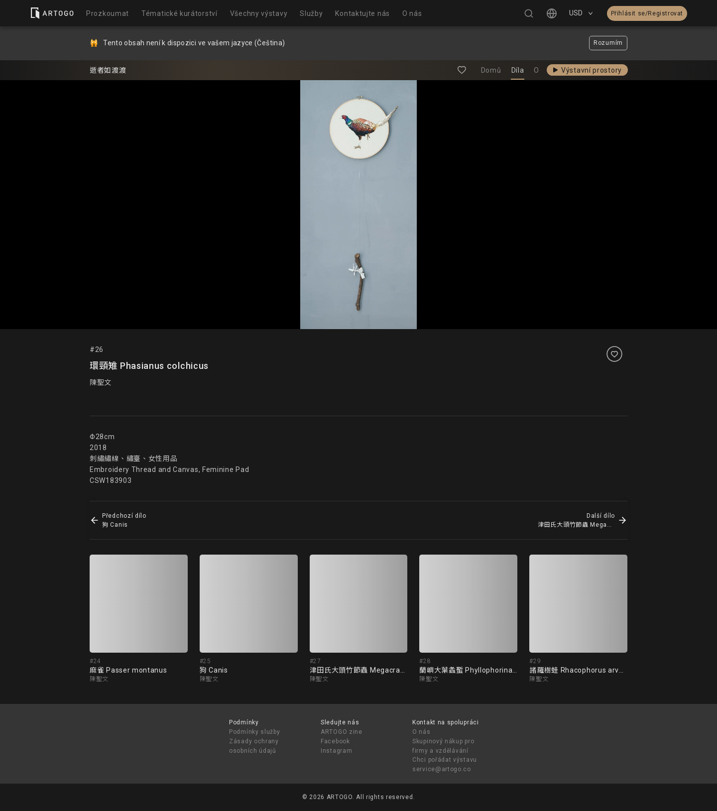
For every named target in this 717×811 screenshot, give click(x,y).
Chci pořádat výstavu (444, 759)
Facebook (335, 741)
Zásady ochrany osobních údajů (254, 746)
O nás (421, 731)
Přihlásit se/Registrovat (647, 13)
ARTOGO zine (341, 731)
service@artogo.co (441, 769)
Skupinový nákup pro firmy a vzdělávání (443, 746)
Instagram (336, 750)
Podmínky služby (254, 731)
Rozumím (608, 42)
